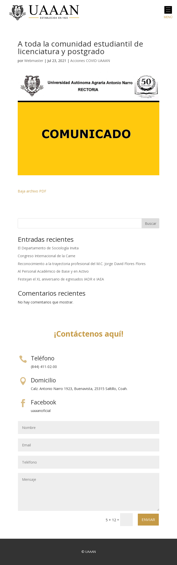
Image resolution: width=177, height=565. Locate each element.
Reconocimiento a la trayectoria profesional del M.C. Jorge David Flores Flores (82, 263)
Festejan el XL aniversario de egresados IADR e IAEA (61, 279)
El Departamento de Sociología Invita (48, 248)
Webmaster (33, 60)
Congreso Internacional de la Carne (46, 255)
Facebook (43, 402)
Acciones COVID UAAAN (90, 60)
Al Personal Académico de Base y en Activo (53, 271)
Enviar (148, 519)
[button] (168, 10)
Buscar (150, 223)
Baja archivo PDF (32, 191)
